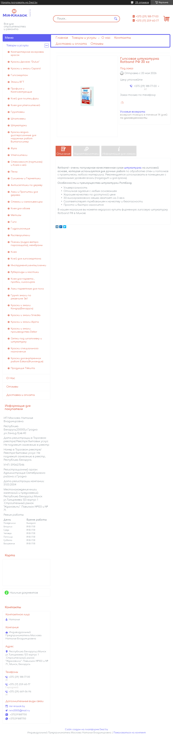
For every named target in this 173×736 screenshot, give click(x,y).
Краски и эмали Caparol (26, 68)
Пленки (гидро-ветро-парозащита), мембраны (27, 244)
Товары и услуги (84, 37)
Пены (14, 172)
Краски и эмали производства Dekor (24, 330)
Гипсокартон (19, 75)
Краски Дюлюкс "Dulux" (25, 62)
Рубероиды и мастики (25, 272)
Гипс (14, 222)
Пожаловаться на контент (130, 732)
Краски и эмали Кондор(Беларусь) (22, 307)
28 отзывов (142, 2)
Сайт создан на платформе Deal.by (86, 729)
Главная (62, 37)
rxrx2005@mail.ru (19, 710)
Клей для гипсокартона (26, 258)
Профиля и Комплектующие (21, 90)
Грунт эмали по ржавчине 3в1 (21, 297)
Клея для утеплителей (25, 105)
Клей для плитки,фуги (25, 98)
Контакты (122, 37)
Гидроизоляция (20, 228)
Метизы (16, 215)
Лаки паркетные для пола (27, 289)
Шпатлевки (18, 119)
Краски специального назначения (24, 350)
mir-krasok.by (17, 706)
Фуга (14, 148)
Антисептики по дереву (26, 185)
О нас (106, 37)
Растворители (20, 235)
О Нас (10, 378)
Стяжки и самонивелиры (27, 202)
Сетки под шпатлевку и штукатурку (26, 340)
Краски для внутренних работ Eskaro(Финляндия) (27, 360)
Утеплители (19, 155)
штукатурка (132, 167)
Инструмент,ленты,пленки (28, 265)
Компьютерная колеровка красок (27, 53)
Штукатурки (19, 125)
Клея (14, 252)
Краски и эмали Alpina (25, 322)
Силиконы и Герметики (26, 178)
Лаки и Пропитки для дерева (24, 193)
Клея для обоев (20, 208)
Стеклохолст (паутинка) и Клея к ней (26, 163)
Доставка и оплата (71, 43)
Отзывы (97, 43)
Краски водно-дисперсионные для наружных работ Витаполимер (23, 137)
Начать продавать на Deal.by (19, 2)
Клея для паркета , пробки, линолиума (23, 280)
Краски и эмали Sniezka (25, 315)
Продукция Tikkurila (23, 368)
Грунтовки (18, 112)
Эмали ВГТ (17, 82)
